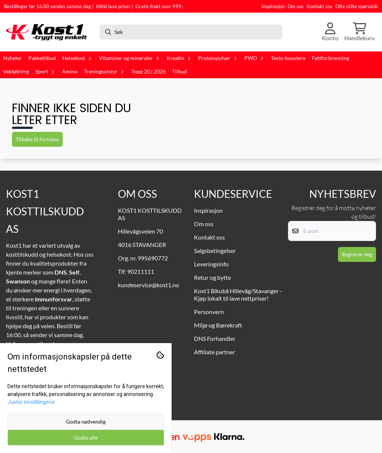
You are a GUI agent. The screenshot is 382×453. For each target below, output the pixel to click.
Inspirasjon (273, 6)
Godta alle (86, 437)
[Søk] (191, 32)
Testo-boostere (288, 58)
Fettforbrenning (330, 58)
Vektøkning (16, 72)
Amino (70, 72)
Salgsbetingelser (215, 250)
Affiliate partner (214, 351)
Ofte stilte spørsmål (356, 6)
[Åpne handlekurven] (359, 32)
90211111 (140, 271)
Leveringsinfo (211, 263)
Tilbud (179, 72)
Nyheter (12, 58)
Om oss (296, 6)
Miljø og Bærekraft (218, 325)
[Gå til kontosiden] (330, 32)
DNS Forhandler (214, 338)
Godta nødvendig (86, 421)
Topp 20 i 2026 (148, 72)
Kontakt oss (319, 6)
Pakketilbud (42, 58)
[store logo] (48, 32)
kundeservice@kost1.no (148, 284)
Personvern (209, 311)
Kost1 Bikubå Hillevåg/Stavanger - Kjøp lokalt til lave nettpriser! (238, 294)
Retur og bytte (212, 277)
